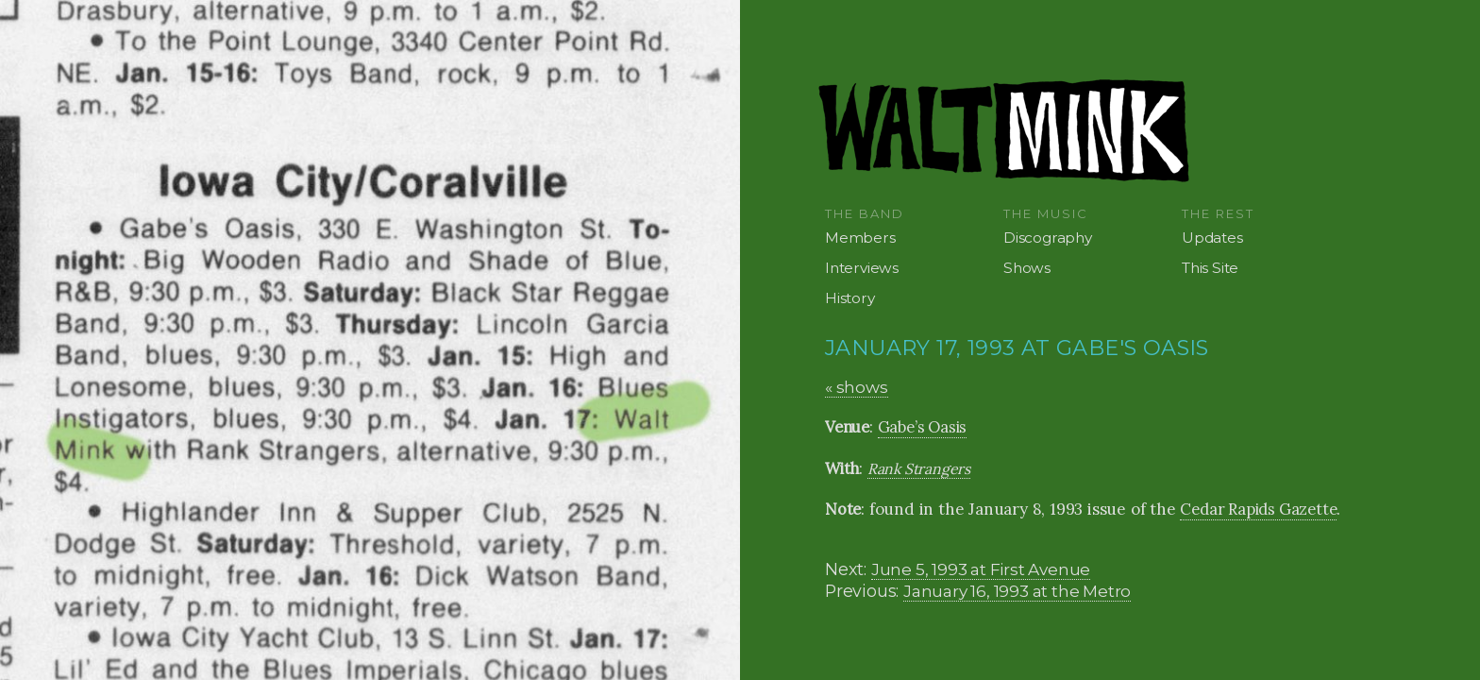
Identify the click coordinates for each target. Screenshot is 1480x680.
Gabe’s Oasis (922, 426)
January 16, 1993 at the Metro (1017, 591)
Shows (1027, 268)
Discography (1047, 237)
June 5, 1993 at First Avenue (980, 569)
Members (860, 237)
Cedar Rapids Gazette (1258, 509)
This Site (1210, 268)
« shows (856, 387)
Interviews (862, 268)
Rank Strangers (918, 468)
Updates (1212, 237)
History (850, 298)
